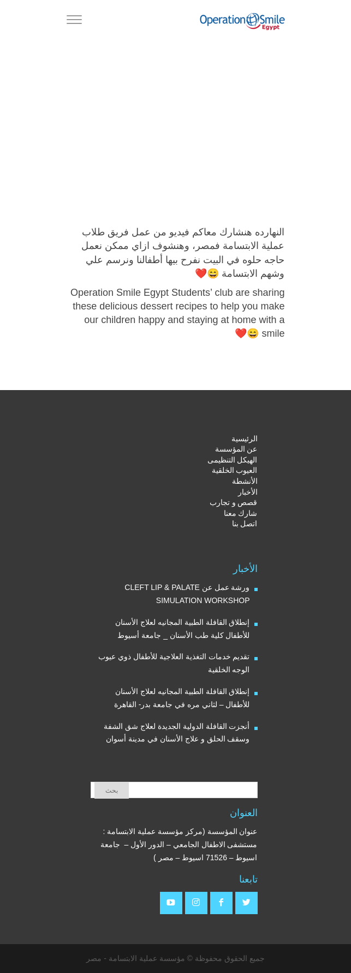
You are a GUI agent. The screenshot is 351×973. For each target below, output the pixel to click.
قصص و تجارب (234, 502)
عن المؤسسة (236, 449)
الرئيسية (244, 438)
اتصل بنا (245, 523)
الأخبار (248, 492)
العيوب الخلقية (235, 470)
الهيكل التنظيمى (232, 459)
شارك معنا (241, 513)
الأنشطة (245, 481)
